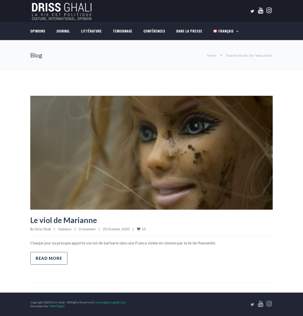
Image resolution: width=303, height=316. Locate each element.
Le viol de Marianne (63, 220)
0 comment (87, 229)
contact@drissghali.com (109, 302)
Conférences (154, 31)
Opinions (37, 31)
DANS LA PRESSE (189, 31)
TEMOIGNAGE (122, 31)
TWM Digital (57, 306)
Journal (63, 31)
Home (211, 55)
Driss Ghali (43, 229)
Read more (49, 258)
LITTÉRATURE (91, 31)
